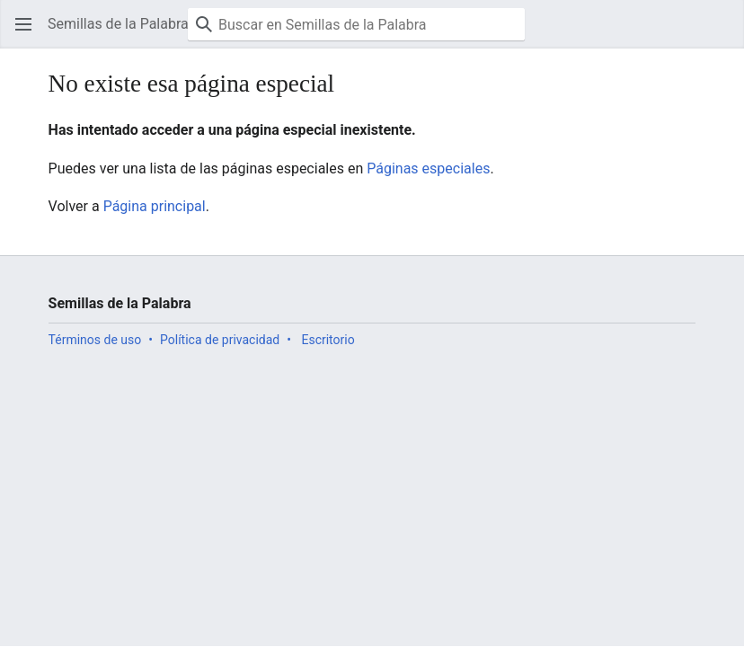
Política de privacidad (219, 339)
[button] (23, 24)
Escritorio (327, 339)
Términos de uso (95, 339)
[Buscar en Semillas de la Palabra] (356, 24)
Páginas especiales (428, 168)
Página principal (154, 206)
